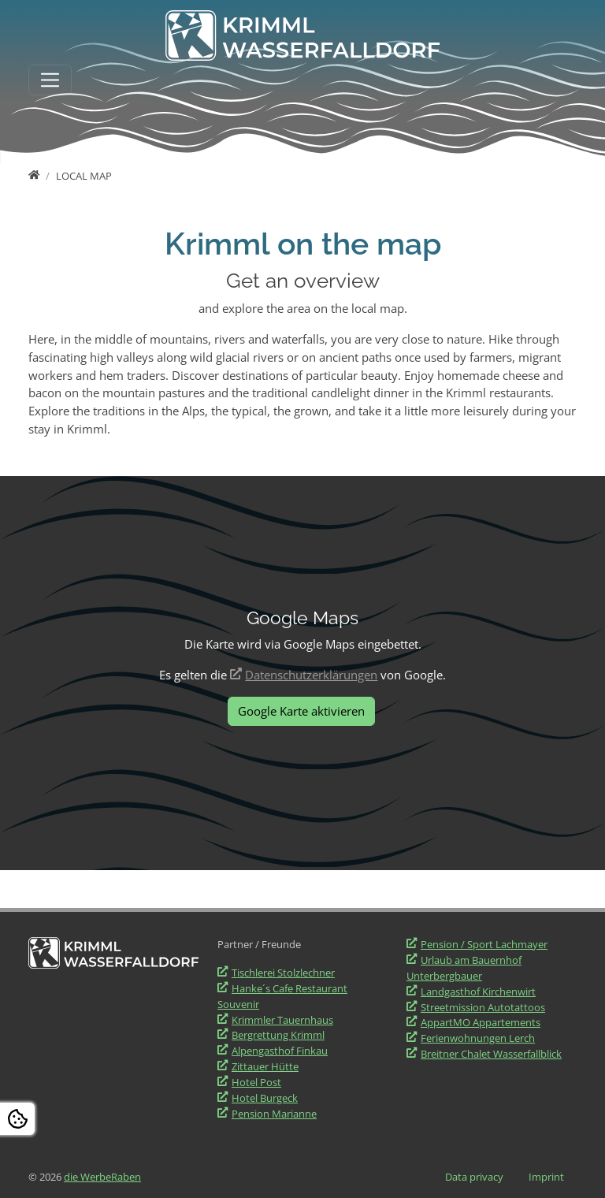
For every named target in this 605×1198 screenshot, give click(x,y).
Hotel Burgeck (265, 1098)
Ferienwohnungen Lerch (478, 1038)
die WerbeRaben (102, 1177)
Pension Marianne (274, 1114)
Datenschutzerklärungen (311, 675)
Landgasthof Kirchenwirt (478, 991)
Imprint (546, 1177)
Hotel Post (256, 1082)
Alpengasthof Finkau (280, 1051)
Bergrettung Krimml (278, 1035)
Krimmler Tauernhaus (282, 1020)
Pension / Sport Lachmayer (484, 944)
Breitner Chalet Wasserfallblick (491, 1054)
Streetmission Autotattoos (483, 1007)
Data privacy (474, 1177)
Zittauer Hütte (265, 1066)
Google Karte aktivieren (301, 711)
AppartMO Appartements (480, 1022)
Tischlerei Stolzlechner (283, 972)
